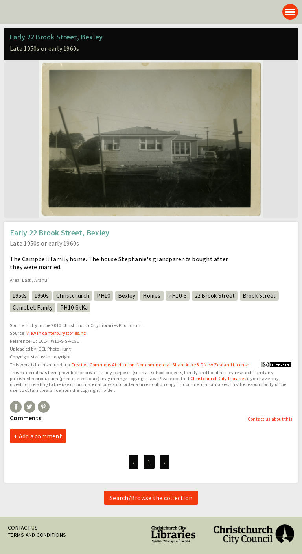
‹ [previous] (133, 462)
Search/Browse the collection (151, 498)
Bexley (127, 295)
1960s (42, 295)
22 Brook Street (215, 295)
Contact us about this (270, 419)
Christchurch (72, 295)
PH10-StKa (74, 307)
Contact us (23, 527)
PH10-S (177, 295)
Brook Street (259, 295)
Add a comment (40, 436)
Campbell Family (33, 307)
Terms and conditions (37, 534)
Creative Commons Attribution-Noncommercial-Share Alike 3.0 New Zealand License (160, 364)
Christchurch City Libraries (218, 378)
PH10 (103, 295)
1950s (20, 295)
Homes (151, 295)
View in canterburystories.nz (56, 333)
